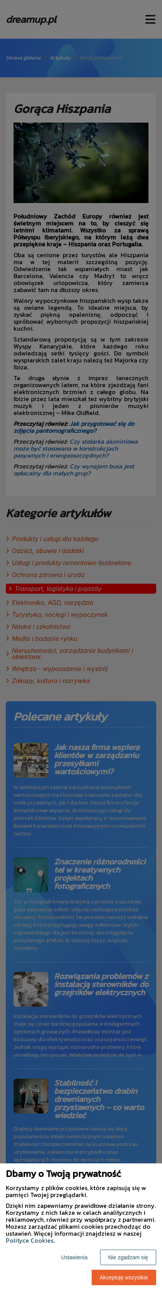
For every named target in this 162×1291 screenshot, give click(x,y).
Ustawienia (74, 1257)
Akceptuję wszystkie (124, 1277)
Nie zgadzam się (128, 1257)
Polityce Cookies (29, 1240)
